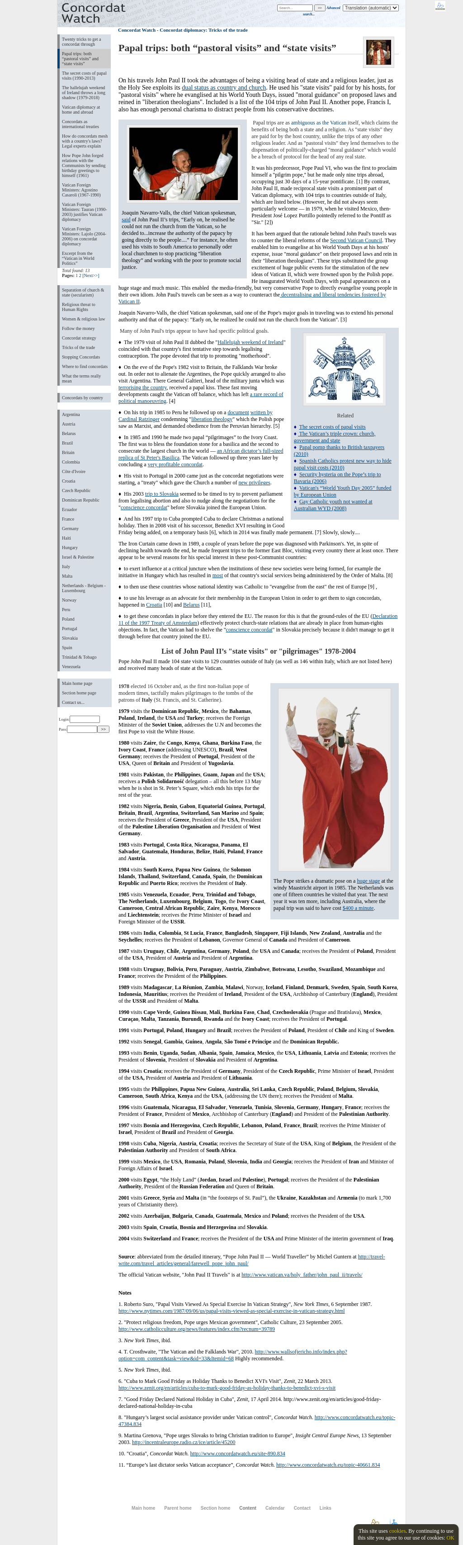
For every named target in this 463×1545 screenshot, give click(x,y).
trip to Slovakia (162, 494)
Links (325, 1508)
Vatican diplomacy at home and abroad (81, 110)
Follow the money (78, 328)
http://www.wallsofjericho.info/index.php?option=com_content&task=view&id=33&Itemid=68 (232, 1355)
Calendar (275, 1508)
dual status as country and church (224, 87)
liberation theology (211, 419)
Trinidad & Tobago (79, 657)
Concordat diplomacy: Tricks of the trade (204, 30)
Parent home (177, 1508)
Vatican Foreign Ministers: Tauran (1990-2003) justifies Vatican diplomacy (84, 212)
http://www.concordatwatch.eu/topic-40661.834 (328, 1465)
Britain (68, 452)
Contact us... (73, 702)
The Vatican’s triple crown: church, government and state (335, 437)
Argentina (71, 414)
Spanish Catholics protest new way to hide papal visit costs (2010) (343, 464)
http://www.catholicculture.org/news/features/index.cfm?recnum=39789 (196, 1329)
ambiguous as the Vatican (318, 123)
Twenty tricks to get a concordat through (81, 42)
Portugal (69, 628)
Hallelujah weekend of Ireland (250, 342)
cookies (397, 1531)
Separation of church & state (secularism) (83, 292)
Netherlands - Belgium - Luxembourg (84, 588)
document (238, 412)
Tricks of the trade (78, 347)
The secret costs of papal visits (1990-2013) (84, 76)
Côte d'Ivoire (73, 471)
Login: (79, 719)
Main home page (77, 683)
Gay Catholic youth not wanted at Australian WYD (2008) (333, 505)
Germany (70, 528)
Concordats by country (82, 397)
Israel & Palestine (78, 557)
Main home (143, 1508)
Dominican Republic (80, 499)
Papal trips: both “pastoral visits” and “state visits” (80, 58)
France (68, 519)
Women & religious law (83, 318)
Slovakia (70, 638)
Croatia (68, 480)
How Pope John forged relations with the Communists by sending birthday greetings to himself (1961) (84, 165)
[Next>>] (90, 275)
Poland (68, 619)
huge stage (368, 881)
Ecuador (69, 509)
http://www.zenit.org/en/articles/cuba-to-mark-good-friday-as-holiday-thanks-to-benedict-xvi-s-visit (226, 1388)
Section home (215, 1508)
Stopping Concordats (81, 356)
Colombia (71, 461)
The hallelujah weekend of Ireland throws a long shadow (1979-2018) (83, 92)
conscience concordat (144, 507)
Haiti (66, 538)
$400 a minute (358, 908)
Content (247, 1508)
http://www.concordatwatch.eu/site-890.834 (237, 1453)
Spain (67, 647)
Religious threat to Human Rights (78, 307)
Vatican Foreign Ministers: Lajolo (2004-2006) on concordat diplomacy (84, 236)
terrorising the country (142, 387)
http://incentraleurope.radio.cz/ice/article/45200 (184, 1442)
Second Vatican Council (356, 240)
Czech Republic (76, 490)
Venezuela (71, 666)
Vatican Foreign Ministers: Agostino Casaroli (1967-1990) (81, 189)
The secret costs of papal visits (332, 427)
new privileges (254, 482)
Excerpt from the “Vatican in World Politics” (78, 258)
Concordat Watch (137, 30)
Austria (68, 423)
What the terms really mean (81, 378)
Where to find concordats (85, 366)
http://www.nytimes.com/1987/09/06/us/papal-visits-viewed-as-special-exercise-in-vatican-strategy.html (231, 1311)
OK (450, 1538)
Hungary (70, 547)
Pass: (78, 729)
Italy (66, 566)
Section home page (79, 692)
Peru (66, 609)
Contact (302, 1508)
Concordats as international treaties (80, 124)
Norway (69, 600)
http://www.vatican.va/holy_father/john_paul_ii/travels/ (301, 1275)
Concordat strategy (79, 337)
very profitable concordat (175, 464)
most (218, 575)
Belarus (69, 433)
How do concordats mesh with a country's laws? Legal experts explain (85, 141)
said (126, 219)
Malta (67, 576)
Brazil (67, 442)
